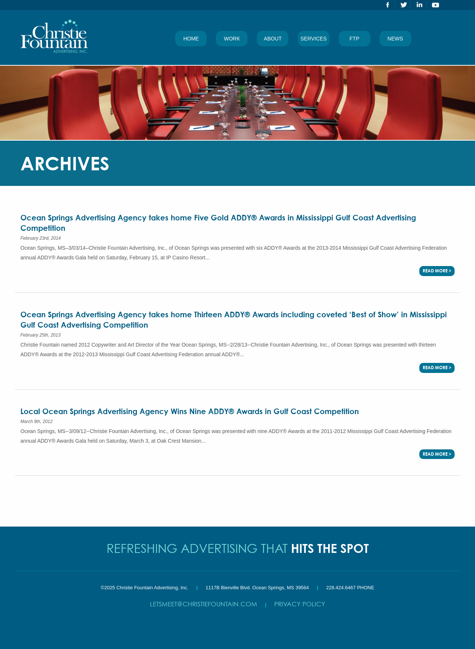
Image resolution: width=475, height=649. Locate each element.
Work (232, 39)
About (273, 39)
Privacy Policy (299, 604)
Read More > (437, 270)
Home (191, 39)
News (395, 39)
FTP (354, 39)
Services (314, 39)
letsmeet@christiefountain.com (203, 604)
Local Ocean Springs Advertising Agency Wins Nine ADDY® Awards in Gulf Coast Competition (189, 411)
